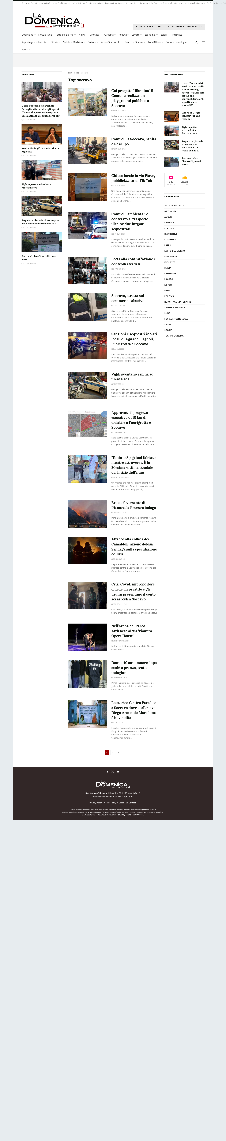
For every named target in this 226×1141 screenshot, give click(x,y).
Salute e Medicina (73, 42)
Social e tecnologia (176, 42)
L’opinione (27, 34)
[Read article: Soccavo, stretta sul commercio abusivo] (87, 307)
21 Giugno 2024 (118, 512)
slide (167, 313)
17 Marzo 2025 (118, 384)
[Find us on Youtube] (118, 771)
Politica (123, 34)
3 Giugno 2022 (118, 722)
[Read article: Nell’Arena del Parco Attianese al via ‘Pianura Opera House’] (87, 637)
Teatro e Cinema (133, 42)
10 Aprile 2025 (118, 305)
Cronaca (94, 34)
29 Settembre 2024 (120, 477)
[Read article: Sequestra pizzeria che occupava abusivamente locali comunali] (42, 206)
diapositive (170, 233)
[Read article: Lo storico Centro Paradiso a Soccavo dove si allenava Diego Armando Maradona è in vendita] (87, 714)
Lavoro (136, 34)
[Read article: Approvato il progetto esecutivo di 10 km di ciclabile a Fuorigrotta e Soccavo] (87, 424)
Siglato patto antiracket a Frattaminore (189, 130)
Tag (77, 73)
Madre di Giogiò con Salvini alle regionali (190, 115)
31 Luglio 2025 (118, 110)
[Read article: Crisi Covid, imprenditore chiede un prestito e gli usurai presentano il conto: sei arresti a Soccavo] (87, 595)
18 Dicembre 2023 (119, 604)
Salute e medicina (174, 307)
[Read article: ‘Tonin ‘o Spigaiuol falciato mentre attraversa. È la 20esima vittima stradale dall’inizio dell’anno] (87, 469)
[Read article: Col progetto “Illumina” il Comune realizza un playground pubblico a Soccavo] (87, 102)
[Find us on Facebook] (107, 771)
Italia (167, 267)
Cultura (92, 42)
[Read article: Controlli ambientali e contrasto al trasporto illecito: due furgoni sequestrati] (87, 225)
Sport (25, 49)
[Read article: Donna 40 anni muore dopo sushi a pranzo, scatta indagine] (87, 674)
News (82, 34)
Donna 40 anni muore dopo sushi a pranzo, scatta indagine (134, 667)
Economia (150, 34)
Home (71, 73)
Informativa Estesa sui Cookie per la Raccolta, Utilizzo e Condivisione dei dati (71, 3)
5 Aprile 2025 (117, 349)
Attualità (109, 34)
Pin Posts (211, 3)
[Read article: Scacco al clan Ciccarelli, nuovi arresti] (42, 242)
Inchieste (177, 34)
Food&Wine (154, 42)
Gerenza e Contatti (29, 3)
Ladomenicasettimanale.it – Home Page (122, 3)
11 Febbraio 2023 (119, 677)
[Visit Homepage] (54, 20)
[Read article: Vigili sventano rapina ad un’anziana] (87, 385)
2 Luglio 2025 (118, 185)
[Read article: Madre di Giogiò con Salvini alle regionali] (42, 134)
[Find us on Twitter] (112, 771)
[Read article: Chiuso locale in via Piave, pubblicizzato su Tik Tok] (87, 187)
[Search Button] (197, 42)
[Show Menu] (203, 42)
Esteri (164, 34)
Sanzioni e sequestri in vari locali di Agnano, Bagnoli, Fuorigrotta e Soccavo (134, 339)
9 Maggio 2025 (118, 269)
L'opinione (170, 273)
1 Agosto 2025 (29, 120)
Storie (55, 42)
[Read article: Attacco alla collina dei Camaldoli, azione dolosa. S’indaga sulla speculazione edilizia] (87, 550)
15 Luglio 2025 (118, 149)
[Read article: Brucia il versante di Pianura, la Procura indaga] (87, 514)
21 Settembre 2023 (120, 641)
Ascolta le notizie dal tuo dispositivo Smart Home (169, 26)
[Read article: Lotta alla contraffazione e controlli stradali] (87, 270)
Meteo (168, 284)
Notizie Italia (45, 34)
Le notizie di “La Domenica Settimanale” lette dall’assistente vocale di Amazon (172, 3)
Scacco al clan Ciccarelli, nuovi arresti (191, 161)
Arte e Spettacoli (110, 42)
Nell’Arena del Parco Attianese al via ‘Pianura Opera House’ (131, 631)
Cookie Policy (110, 802)
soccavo (84, 73)
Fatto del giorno (65, 34)
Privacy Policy (96, 802)
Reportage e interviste (34, 42)
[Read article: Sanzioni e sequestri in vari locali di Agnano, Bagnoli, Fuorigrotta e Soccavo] (87, 345)
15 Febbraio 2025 (119, 432)
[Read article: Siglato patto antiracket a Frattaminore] (42, 170)
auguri (168, 216)
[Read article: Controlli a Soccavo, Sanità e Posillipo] (87, 150)
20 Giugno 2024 (118, 559)
